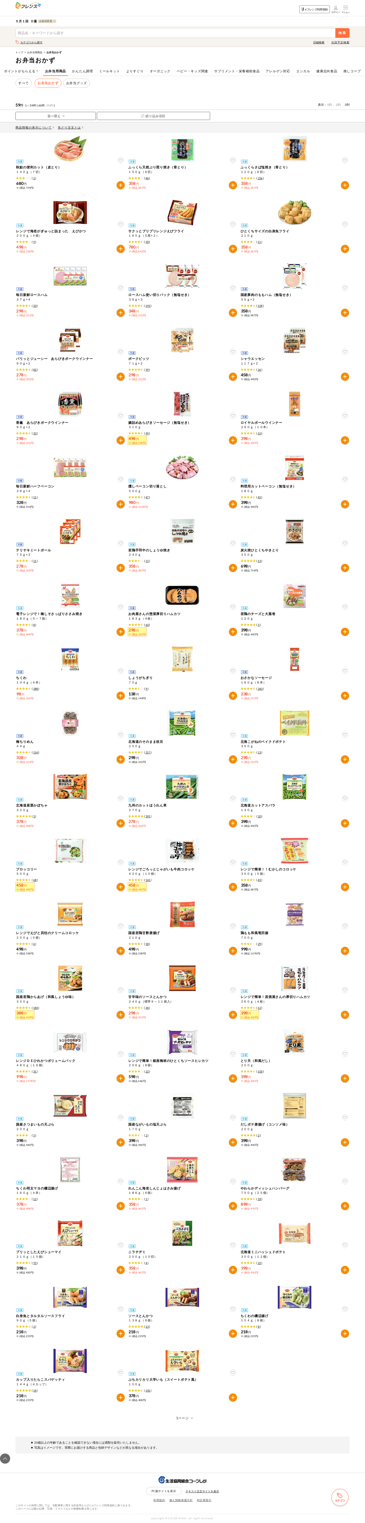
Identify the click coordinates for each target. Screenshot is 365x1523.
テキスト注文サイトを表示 (202, 1491)
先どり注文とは (70, 127)
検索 (342, 33)
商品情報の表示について (34, 127)
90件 (50, 105)
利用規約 (159, 1500)
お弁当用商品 (34, 52)
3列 (347, 105)
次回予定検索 (340, 42)
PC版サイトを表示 (164, 1491)
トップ (19, 52)
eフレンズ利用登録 (314, 9)
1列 (329, 105)
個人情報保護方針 (181, 1500)
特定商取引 (204, 1500)
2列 (338, 105)
